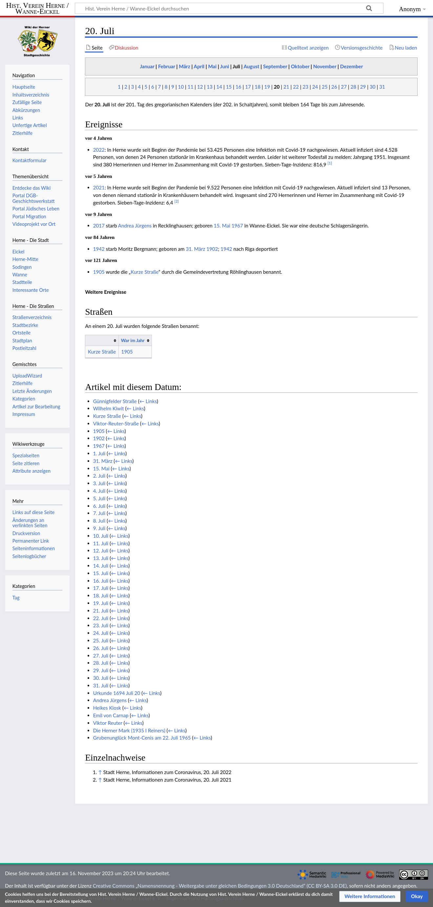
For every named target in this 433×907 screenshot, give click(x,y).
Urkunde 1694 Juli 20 (116, 693)
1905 (99, 272)
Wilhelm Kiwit (108, 408)
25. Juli (101, 640)
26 (334, 87)
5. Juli (99, 498)
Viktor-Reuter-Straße (116, 423)
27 (344, 87)
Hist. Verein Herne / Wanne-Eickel (37, 9)
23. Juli (101, 625)
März (184, 66)
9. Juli (99, 528)
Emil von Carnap (111, 715)
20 (277, 87)
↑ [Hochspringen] (100, 772)
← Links (148, 401)
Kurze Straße (144, 272)
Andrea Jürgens (135, 225)
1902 (212, 249)
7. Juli (99, 513)
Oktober (300, 66)
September (275, 66)
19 (267, 87)
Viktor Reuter (107, 723)
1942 (99, 249)
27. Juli (101, 656)
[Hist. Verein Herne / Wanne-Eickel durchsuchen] (229, 8)
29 (363, 87)
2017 (99, 225)
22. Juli (101, 618)
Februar (166, 66)
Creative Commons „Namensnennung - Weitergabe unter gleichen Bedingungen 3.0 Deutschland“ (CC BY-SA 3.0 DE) (220, 886)
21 (286, 87)
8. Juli (99, 521)
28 (354, 87)
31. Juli (101, 685)
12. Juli (101, 550)
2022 (99, 150)
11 (191, 87)
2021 (99, 187)
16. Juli (101, 581)
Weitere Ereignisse (105, 292)
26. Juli (101, 648)
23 (305, 87)
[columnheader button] (102, 340)
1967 (237, 225)
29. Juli (101, 670)
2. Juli (99, 476)
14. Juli (101, 566)
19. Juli (101, 603)
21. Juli (101, 611)
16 (238, 87)
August (251, 66)
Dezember (351, 66)
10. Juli (101, 536)
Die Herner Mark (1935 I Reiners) (129, 730)
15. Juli (101, 573)
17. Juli (101, 588)
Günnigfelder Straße (115, 401)
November (325, 66)
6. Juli (99, 506)
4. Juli (99, 491)
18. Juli (101, 595)
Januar (147, 66)
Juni (224, 66)
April (199, 66)
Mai (212, 66)
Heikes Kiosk (107, 708)
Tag (16, 597)
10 (181, 87)
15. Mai (222, 225)
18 (257, 87)
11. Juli (101, 543)
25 (325, 87)
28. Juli (101, 663)
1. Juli (99, 453)
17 (248, 87)
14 (219, 87)
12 (200, 87)
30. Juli (101, 678)
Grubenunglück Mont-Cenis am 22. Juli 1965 (142, 738)
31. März (195, 249)
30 (373, 87)
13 (210, 87)
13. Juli (101, 558)
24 (315, 87)
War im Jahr (133, 340)
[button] (370, 896)
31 (382, 87)
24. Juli (101, 633)
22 (296, 87)
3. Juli (99, 483)
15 (229, 87)
